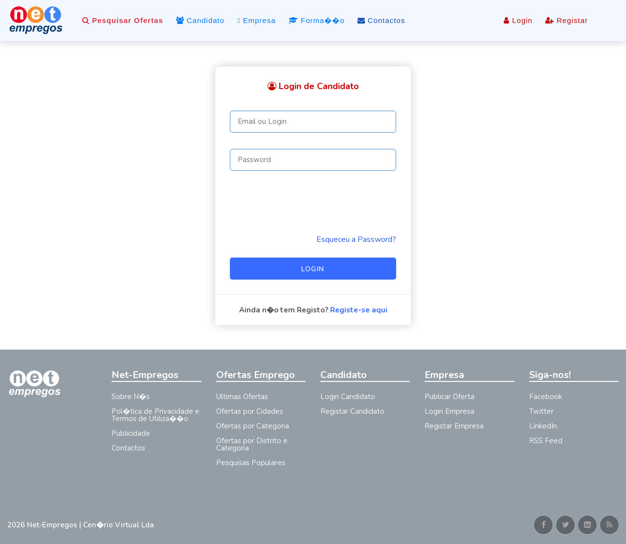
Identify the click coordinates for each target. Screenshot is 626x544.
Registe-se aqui (358, 310)
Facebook (545, 397)
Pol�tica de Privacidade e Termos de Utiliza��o (156, 415)
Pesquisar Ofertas (122, 20)
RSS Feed (545, 441)
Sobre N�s (131, 397)
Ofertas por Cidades (249, 411)
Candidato (200, 20)
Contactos (381, 20)
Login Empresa (449, 411)
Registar (566, 20)
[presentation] (304, 202)
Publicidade (131, 433)
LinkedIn (543, 426)
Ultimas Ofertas (242, 397)
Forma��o (317, 20)
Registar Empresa (454, 426)
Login (518, 20)
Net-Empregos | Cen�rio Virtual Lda (90, 525)
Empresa (256, 20)
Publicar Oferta (449, 397)
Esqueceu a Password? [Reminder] (356, 239)
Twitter (541, 411)
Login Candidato (347, 397)
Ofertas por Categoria (252, 426)
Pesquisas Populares (250, 463)
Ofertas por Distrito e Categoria (252, 444)
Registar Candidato (352, 411)
